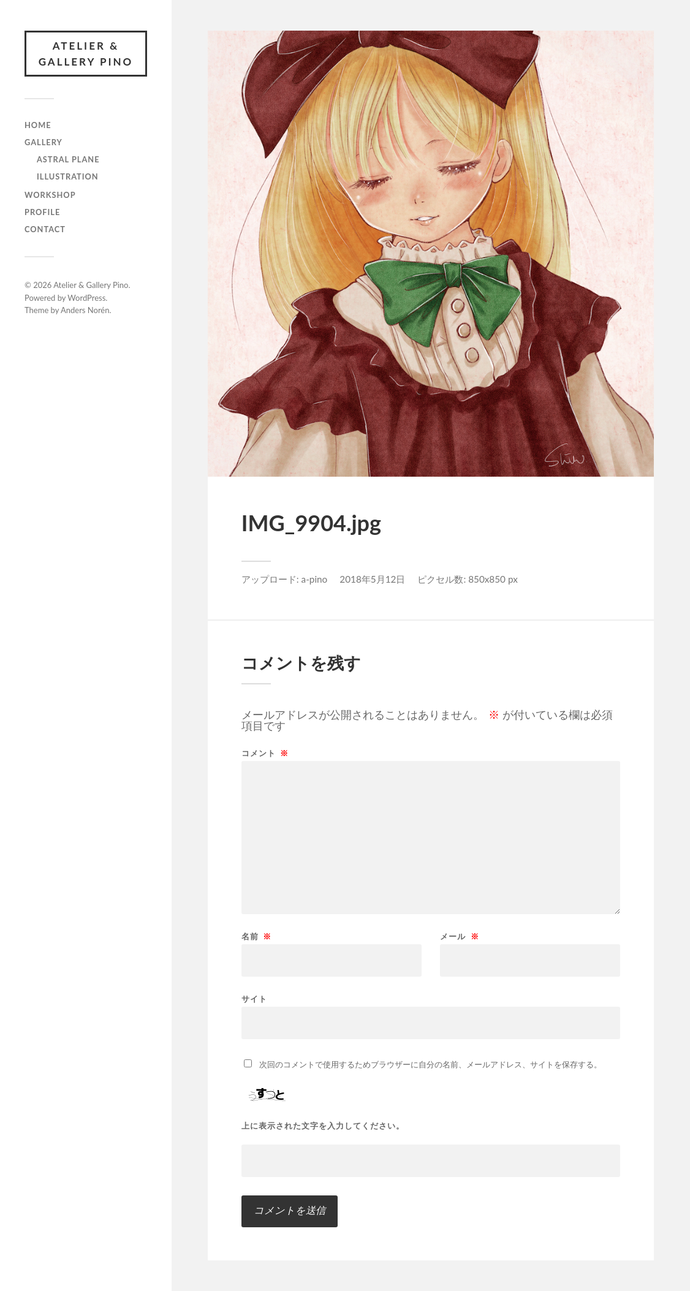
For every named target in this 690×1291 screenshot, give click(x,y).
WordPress (86, 298)
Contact (45, 229)
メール (459, 937)
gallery (44, 142)
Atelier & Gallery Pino (86, 53)
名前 (256, 937)
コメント (265, 753)
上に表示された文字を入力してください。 (322, 1126)
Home (38, 125)
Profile (42, 212)
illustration (68, 176)
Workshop (50, 195)
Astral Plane (68, 159)
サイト (254, 998)
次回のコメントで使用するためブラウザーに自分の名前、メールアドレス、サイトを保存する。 (430, 1064)
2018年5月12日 (372, 579)
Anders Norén (85, 310)
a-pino (314, 579)
